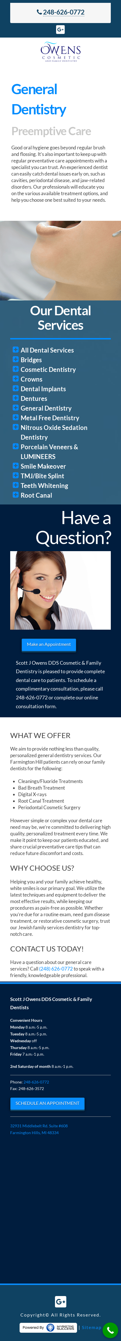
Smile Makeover (43, 466)
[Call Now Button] (110, 1330)
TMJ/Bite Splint (42, 476)
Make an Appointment (49, 644)
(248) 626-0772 (56, 969)
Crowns (32, 379)
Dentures (34, 398)
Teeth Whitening (44, 485)
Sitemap (92, 1327)
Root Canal (36, 495)
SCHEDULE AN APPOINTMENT (47, 1103)
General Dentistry (46, 408)
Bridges (31, 360)
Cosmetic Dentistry (48, 369)
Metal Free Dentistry (50, 418)
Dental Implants (43, 389)
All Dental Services (47, 350)
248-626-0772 (63, 12)
